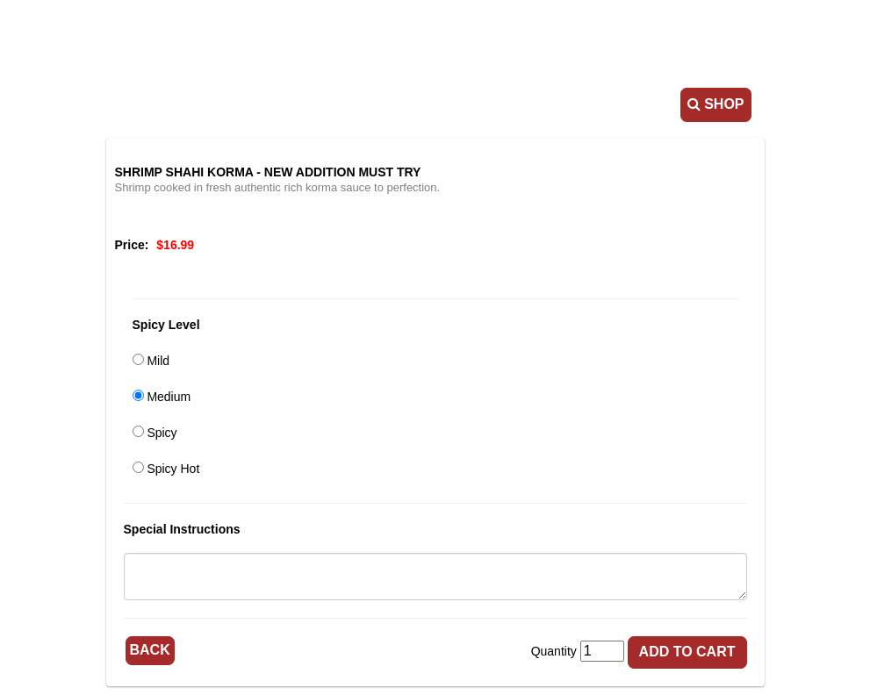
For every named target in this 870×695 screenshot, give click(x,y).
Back (150, 649)
